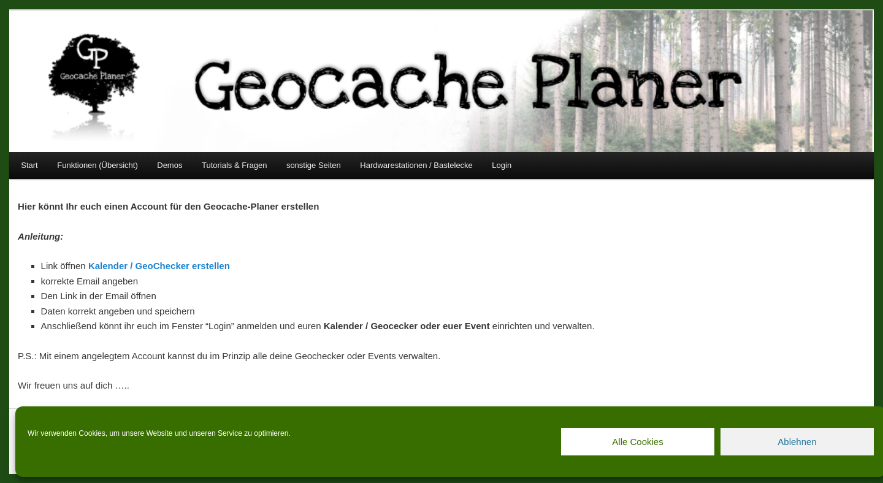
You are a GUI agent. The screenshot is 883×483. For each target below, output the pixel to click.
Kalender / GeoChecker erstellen (159, 266)
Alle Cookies (637, 441)
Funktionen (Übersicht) (97, 165)
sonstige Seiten (313, 165)
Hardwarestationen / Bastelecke (416, 165)
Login (501, 165)
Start (29, 165)
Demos (169, 165)
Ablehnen (797, 441)
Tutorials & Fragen (234, 165)
